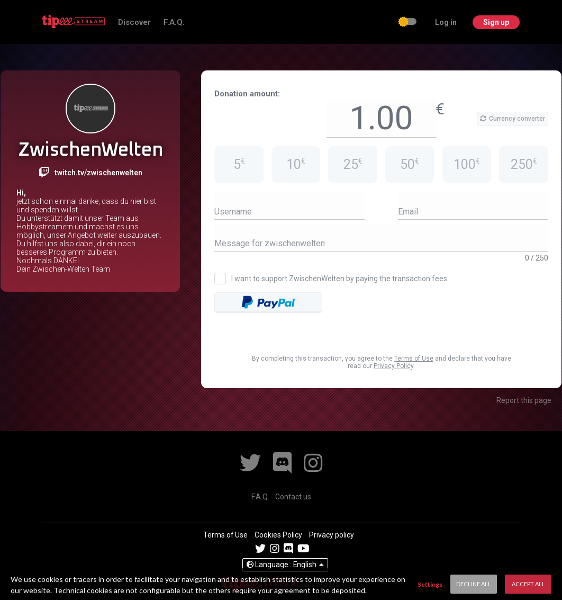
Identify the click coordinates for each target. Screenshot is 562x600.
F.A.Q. (168, 22)
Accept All (528, 583)
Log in (444, 22)
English (285, 564)
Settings (430, 584)
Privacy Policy (393, 366)
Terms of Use (413, 358)
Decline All (473, 583)
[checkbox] (405, 23)
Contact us (293, 496)
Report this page (523, 400)
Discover (130, 22)
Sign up (496, 22)
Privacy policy (331, 535)
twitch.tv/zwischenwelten (98, 172)
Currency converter (512, 118)
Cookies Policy (279, 535)
